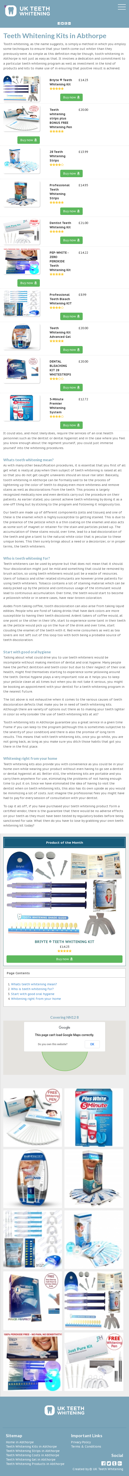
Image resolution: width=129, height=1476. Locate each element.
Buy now (71, 97)
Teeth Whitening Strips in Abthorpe (33, 1451)
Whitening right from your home (36, 999)
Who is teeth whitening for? (32, 989)
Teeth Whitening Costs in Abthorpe (32, 1455)
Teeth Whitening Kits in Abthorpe (31, 1446)
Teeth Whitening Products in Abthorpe (35, 1464)
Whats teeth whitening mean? (34, 984)
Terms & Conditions (86, 1446)
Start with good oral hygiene (32, 994)
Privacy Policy (81, 1442)
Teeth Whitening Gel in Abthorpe (30, 1459)
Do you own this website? (52, 1044)
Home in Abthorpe (20, 1442)
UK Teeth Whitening (108, 1469)
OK (92, 1044)
